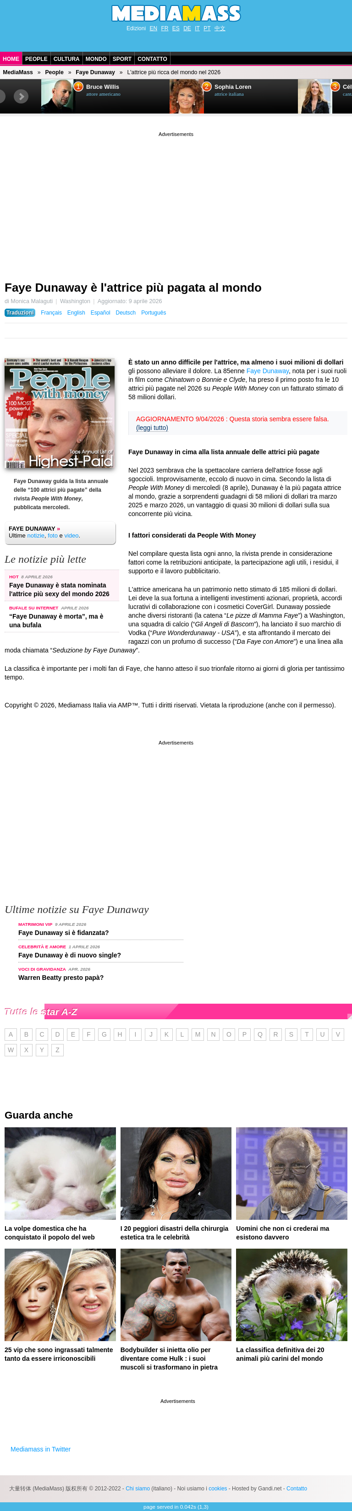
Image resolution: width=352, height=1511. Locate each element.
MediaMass (18, 72)
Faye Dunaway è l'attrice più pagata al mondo (133, 287)
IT (197, 28)
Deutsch (126, 313)
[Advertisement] (176, 203)
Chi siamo (138, 1488)
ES (176, 28)
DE (187, 28)
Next (21, 96)
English (76, 313)
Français (51, 313)
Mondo (96, 59)
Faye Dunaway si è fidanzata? (63, 932)
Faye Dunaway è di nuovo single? (69, 955)
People (36, 59)
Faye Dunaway (95, 72)
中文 (220, 28)
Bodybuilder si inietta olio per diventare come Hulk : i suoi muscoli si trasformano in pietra (169, 1358)
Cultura (67, 59)
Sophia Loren (232, 87)
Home (11, 59)
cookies (218, 1488)
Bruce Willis (102, 87)
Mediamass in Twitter (41, 1449)
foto (53, 535)
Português (153, 313)
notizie (35, 535)
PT (207, 28)
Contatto (152, 59)
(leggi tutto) (152, 427)
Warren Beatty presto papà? (61, 977)
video (71, 535)
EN (153, 28)
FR (164, 28)
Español (100, 313)
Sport (122, 59)
